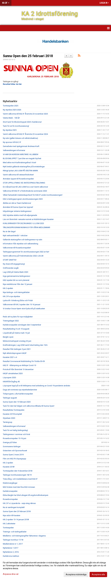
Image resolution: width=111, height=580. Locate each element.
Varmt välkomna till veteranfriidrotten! (18, 175)
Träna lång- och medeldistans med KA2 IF (20, 479)
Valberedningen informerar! (14, 426)
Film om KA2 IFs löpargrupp (14, 459)
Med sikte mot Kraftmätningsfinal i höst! (19, 162)
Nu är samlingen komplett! (14, 507)
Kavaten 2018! (8, 467)
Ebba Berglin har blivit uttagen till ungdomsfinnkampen (25, 495)
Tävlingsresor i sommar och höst (16, 434)
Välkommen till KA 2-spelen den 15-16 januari (21, 304)
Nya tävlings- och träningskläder (16, 292)
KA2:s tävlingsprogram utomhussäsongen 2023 (23, 199)
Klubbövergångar (10, 483)
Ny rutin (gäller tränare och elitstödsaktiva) (20, 138)
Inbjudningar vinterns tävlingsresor (17, 211)
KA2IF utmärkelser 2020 (13, 373)
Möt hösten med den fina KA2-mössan (19, 487)
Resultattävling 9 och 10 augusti (16, 329)
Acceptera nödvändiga (76, 574)
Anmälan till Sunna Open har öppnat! (18, 207)
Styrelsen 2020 (9, 418)
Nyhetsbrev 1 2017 (10, 548)
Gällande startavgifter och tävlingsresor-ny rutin (22, 239)
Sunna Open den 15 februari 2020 (16, 402)
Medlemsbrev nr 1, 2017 (13, 544)
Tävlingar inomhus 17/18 (13, 540)
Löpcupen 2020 (9, 377)
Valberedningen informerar (14, 150)
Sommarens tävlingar (12, 446)
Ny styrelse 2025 (9, 130)
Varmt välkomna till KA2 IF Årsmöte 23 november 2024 (25, 134)
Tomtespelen (8, 528)
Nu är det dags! (9, 231)
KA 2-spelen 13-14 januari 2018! (16, 519)
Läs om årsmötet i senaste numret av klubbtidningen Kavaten (28, 219)
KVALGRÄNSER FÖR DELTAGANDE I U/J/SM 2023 (23, 223)
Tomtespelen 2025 (10, 106)
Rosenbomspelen (10, 499)
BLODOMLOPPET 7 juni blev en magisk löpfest (22, 158)
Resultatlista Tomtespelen (13, 410)
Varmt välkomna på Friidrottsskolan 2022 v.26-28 (23, 256)
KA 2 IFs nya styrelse (11, 296)
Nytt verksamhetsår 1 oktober (15, 235)
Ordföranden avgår (11, 268)
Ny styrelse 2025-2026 (12, 110)
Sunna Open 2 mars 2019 (13, 455)
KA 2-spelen (8, 288)
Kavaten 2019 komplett (12, 414)
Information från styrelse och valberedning (20, 244)
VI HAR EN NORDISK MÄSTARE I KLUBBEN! (20, 154)
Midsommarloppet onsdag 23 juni (17, 341)
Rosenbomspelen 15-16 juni (14, 438)
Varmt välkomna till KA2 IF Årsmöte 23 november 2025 (25, 114)
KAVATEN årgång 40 (11, 381)
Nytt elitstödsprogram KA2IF (15, 353)
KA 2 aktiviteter (9, 523)
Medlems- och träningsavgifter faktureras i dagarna (24, 536)
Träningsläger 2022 (11, 321)
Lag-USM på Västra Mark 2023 (15, 272)
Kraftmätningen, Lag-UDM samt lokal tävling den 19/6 (25, 345)
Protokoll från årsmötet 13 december (18, 369)
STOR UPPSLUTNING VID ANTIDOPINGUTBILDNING (24, 183)
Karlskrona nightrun (11, 556)
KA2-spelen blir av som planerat (16, 280)
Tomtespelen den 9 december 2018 (17, 471)
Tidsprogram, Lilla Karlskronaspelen (18, 394)
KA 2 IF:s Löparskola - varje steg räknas (19, 503)
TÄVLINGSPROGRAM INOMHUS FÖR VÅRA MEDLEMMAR (26, 227)
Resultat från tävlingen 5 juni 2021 (17, 349)
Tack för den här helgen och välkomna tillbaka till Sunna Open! (28, 406)
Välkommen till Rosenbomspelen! (17, 248)
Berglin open (8, 337)
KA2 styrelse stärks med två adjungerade (20, 215)
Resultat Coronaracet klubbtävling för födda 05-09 (24, 361)
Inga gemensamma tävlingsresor (16, 276)
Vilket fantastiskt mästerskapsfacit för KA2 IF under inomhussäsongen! (32, 195)
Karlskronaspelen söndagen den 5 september (22, 325)
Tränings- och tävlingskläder (14, 532)
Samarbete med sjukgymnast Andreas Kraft (21, 146)
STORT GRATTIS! (9, 260)
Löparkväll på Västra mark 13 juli (16, 333)
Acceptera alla (98, 574)
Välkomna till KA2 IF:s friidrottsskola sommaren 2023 (25, 191)
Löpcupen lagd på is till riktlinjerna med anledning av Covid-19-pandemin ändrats (36, 386)
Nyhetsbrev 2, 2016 (11, 552)
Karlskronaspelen (10, 491)
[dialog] (55, 568)
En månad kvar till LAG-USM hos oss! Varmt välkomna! (25, 187)
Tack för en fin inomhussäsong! (16, 126)
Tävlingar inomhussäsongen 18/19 (17, 475)
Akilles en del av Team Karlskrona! (17, 203)
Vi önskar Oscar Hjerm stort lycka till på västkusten (24, 308)
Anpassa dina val (10, 574)
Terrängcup (7, 422)
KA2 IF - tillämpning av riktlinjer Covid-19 (19, 365)
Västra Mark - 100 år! (11, 118)
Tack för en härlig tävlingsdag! (15, 430)
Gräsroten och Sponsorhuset (15, 450)
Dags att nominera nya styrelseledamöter (20, 390)
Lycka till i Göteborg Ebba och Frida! (18, 300)
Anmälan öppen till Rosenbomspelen (18, 179)
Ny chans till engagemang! (14, 264)
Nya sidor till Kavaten (11, 515)
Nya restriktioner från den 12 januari (17, 284)
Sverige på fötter (10, 442)
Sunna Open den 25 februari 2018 (28, 56)
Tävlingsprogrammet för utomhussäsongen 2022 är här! (26, 252)
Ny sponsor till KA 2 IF (12, 142)
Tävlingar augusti (10, 398)
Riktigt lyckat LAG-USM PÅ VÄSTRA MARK (20, 171)
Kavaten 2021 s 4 (10, 357)
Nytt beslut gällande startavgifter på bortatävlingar (24, 166)
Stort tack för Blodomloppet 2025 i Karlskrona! (22, 122)
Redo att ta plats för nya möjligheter (18, 317)
